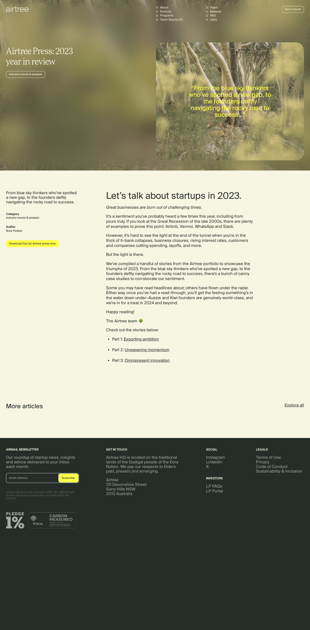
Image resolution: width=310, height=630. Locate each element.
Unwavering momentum (147, 349)
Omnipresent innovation (147, 360)
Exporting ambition (141, 339)
